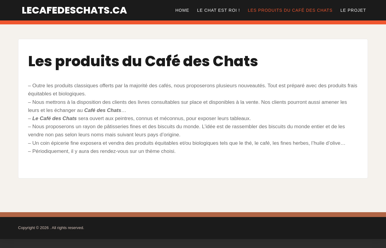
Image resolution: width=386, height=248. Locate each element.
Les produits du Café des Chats (290, 10)
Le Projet (353, 10)
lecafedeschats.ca (74, 10)
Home (182, 10)
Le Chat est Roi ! (218, 10)
